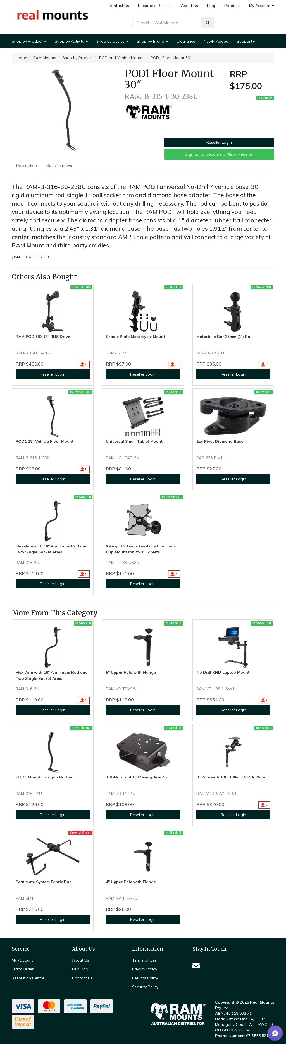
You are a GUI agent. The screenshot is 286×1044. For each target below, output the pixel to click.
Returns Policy (145, 977)
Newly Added (216, 41)
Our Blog (80, 969)
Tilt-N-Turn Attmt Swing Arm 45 (136, 777)
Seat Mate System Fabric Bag (44, 881)
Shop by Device (112, 41)
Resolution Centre (28, 977)
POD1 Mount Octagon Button (44, 777)
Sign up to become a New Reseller (219, 154)
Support (246, 41)
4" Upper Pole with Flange (131, 881)
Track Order (23, 969)
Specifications (59, 165)
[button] (275, 1033)
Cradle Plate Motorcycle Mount (135, 336)
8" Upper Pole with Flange (131, 672)
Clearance (186, 41)
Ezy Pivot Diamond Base (219, 441)
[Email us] (196, 965)
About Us (189, 5)
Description (26, 165)
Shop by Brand (152, 41)
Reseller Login (219, 142)
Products (232, 5)
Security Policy (145, 986)
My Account (261, 5)
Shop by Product (29, 41)
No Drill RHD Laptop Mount (222, 672)
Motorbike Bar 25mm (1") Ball (224, 336)
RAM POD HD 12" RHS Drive (43, 336)
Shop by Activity (71, 41)
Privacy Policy (144, 969)
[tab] (27, 165)
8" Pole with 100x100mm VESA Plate (230, 777)
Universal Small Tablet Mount (134, 441)
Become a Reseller (155, 5)
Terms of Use (144, 960)
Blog (211, 5)
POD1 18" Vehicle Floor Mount (44, 441)
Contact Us (118, 5)
